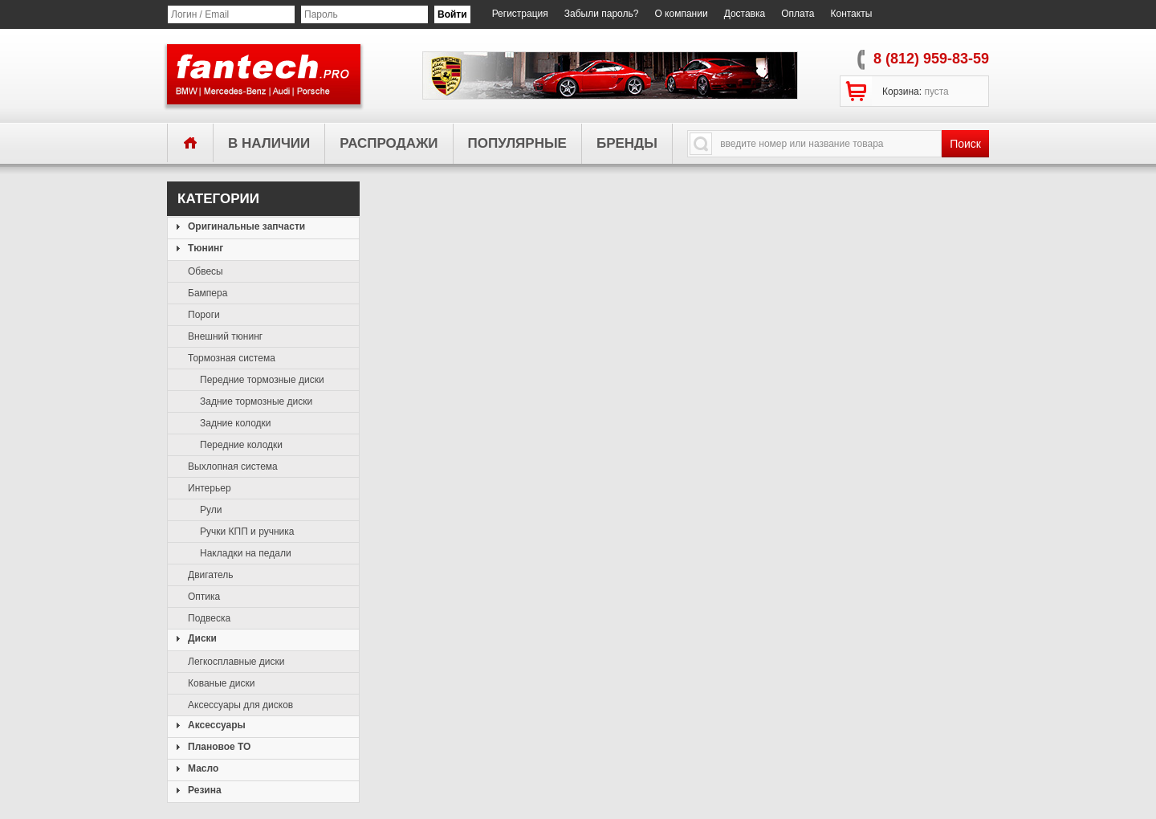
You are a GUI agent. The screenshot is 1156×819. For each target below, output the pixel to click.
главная (190, 142)
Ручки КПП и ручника (247, 531)
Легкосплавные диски (236, 661)
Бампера (207, 293)
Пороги (204, 314)
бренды (626, 143)
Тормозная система (231, 358)
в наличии (269, 143)
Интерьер (209, 488)
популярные (517, 143)
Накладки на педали (245, 553)
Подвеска (209, 618)
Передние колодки (241, 444)
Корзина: (915, 91)
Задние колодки (235, 423)
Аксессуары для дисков (240, 705)
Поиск (965, 143)
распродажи (389, 143)
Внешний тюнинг (225, 336)
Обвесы (205, 271)
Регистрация (520, 13)
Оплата (797, 13)
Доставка (745, 13)
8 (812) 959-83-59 (931, 58)
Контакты (851, 13)
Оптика (204, 596)
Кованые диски (221, 683)
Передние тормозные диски (262, 379)
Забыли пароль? (601, 13)
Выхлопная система (233, 466)
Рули (211, 509)
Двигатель (211, 575)
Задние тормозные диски (256, 401)
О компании (680, 13)
